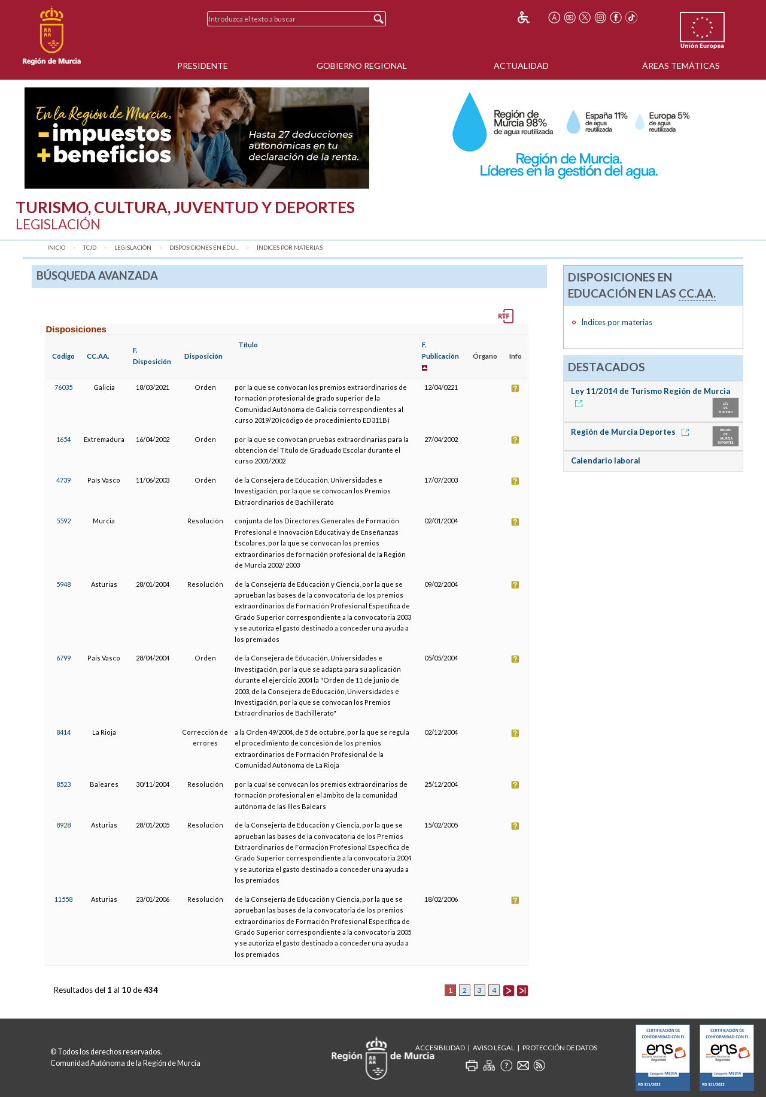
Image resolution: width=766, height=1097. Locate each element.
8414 (63, 732)
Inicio (56, 247)
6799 (63, 658)
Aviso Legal (494, 1047)
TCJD (89, 247)
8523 (63, 784)
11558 (63, 899)
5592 (63, 521)
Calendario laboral (605, 460)
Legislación (132, 247)
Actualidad (521, 65)
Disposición (203, 356)
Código (63, 356)
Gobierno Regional (362, 65)
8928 (63, 825)
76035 (63, 387)
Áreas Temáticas (681, 65)
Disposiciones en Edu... (204, 247)
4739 (63, 480)
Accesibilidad (440, 1047)
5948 (63, 584)
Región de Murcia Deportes (632, 432)
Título (248, 345)
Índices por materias (290, 247)
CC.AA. (98, 356)
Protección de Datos (559, 1047)
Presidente (202, 65)
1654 (63, 439)
